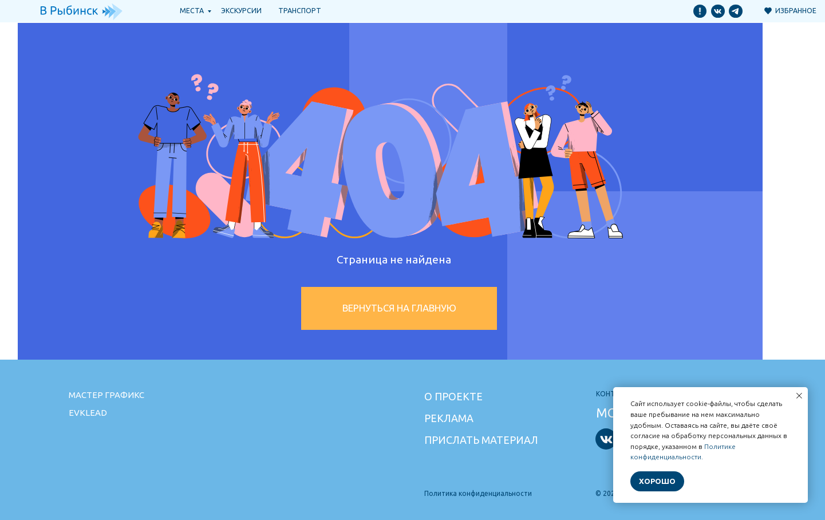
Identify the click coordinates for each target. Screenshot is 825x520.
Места (192, 10)
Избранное (795, 10)
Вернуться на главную (399, 307)
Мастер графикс (106, 395)
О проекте (453, 396)
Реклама (448, 418)
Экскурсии (241, 10)
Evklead (88, 412)
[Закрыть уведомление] (799, 395)
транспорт (299, 10)
